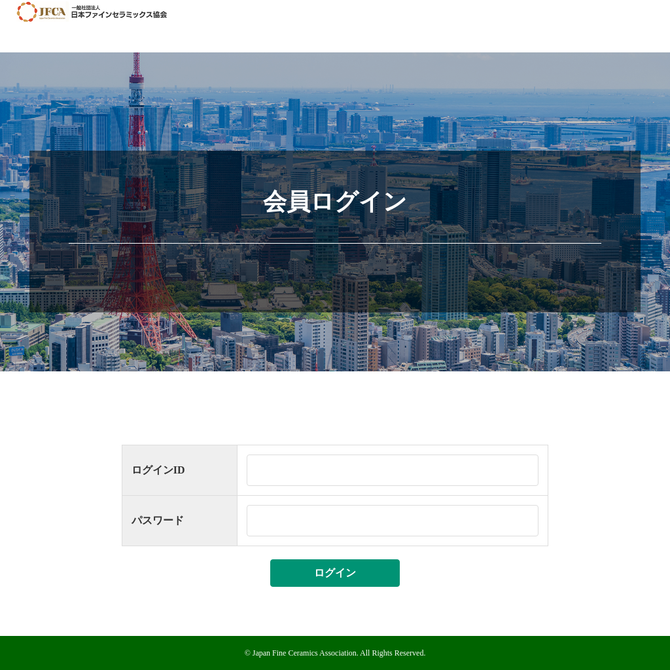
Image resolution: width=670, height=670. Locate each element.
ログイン (335, 572)
